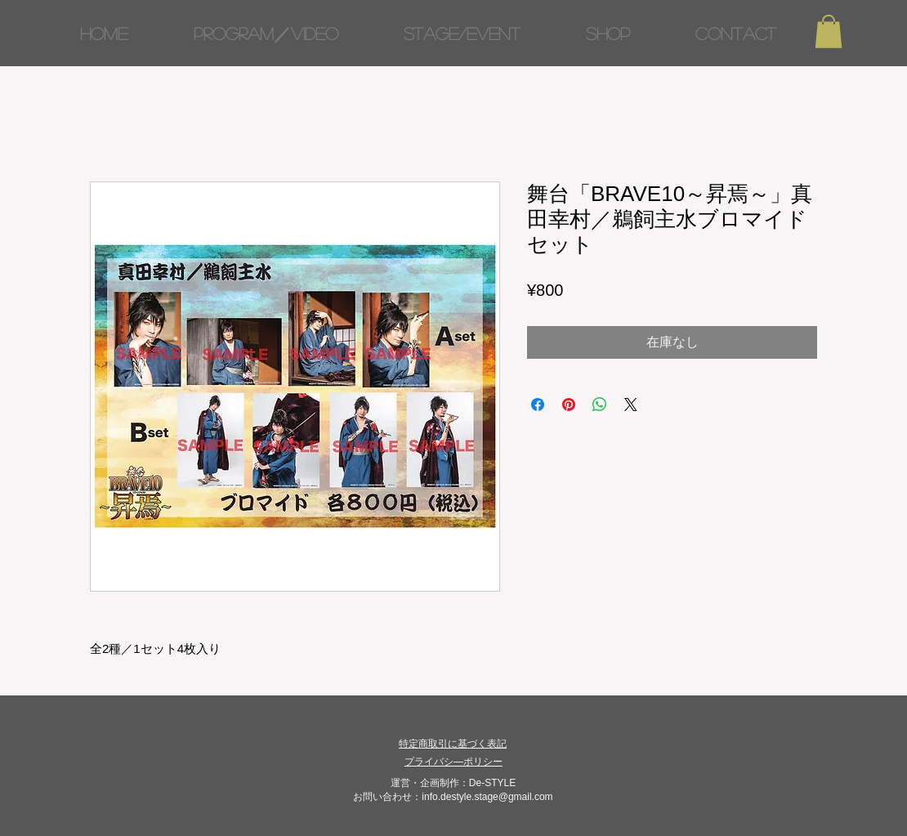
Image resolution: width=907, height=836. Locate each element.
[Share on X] (631, 404)
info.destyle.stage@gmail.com (487, 796)
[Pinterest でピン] (569, 404)
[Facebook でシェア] (537, 404)
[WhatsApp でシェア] (600, 404)
